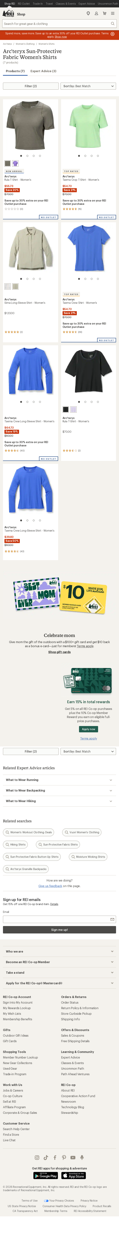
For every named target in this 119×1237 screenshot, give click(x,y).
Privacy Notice (89, 1200)
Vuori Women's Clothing (81, 832)
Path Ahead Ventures (75, 1074)
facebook (55, 1158)
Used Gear (10, 1068)
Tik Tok (46, 1158)
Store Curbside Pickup (76, 1013)
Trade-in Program (14, 1074)
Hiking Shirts (15, 844)
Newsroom (68, 1101)
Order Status (69, 1002)
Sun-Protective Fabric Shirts (58, 844)
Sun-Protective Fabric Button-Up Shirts (31, 857)
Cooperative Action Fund (78, 1096)
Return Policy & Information (80, 1008)
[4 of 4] (40, 156)
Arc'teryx (7, 43)
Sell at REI (9, 1101)
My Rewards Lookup (17, 1008)
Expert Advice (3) (43, 71)
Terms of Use (29, 1200)
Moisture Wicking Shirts (88, 857)
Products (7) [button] (15, 71)
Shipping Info (70, 1019)
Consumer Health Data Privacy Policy (64, 1206)
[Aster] (15, 163)
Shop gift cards (59, 652)
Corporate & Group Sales (20, 1112)
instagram (37, 1158)
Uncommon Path (72, 1068)
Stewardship (69, 1112)
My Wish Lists (12, 1013)
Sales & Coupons (72, 1035)
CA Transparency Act (25, 1211)
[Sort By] (88, 86)
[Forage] (7, 163)
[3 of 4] (34, 156)
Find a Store (11, 1134)
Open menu (112, 13)
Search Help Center (16, 1129)
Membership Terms (55, 1211)
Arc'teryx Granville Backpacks (25, 869)
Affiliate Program (14, 1107)
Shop (21, 14)
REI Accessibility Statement (90, 1211)
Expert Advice (70, 1057)
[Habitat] (15, 286)
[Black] (66, 409)
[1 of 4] (21, 156)
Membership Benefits (17, 1019)
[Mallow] (73, 409)
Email (6, 911)
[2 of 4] (27, 156)
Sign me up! (59, 929)
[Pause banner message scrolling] (112, 34)
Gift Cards (9, 1041)
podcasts (82, 1158)
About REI (68, 1090)
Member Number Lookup (20, 1057)
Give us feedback (50, 886)
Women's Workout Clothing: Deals (28, 832)
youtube (73, 1158)
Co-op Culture (12, 1096)
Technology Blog (72, 1107)
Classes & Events (72, 1063)
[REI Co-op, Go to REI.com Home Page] (8, 13)
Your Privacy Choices (59, 1201)
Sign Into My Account (18, 1002)
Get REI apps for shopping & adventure (59, 1168)
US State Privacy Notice (22, 1206)
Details (54, 904)
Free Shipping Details (75, 1041)
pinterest (64, 1158)
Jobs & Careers (13, 1090)
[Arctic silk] (7, 286)
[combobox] (59, 23)
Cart (104, 13)
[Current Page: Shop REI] (9, 3)
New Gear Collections (17, 1063)
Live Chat (9, 1140)
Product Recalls (102, 1206)
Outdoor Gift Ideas (16, 1035)
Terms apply (85, 646)
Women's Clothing (25, 43)
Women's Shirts (46, 43)
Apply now (88, 729)
